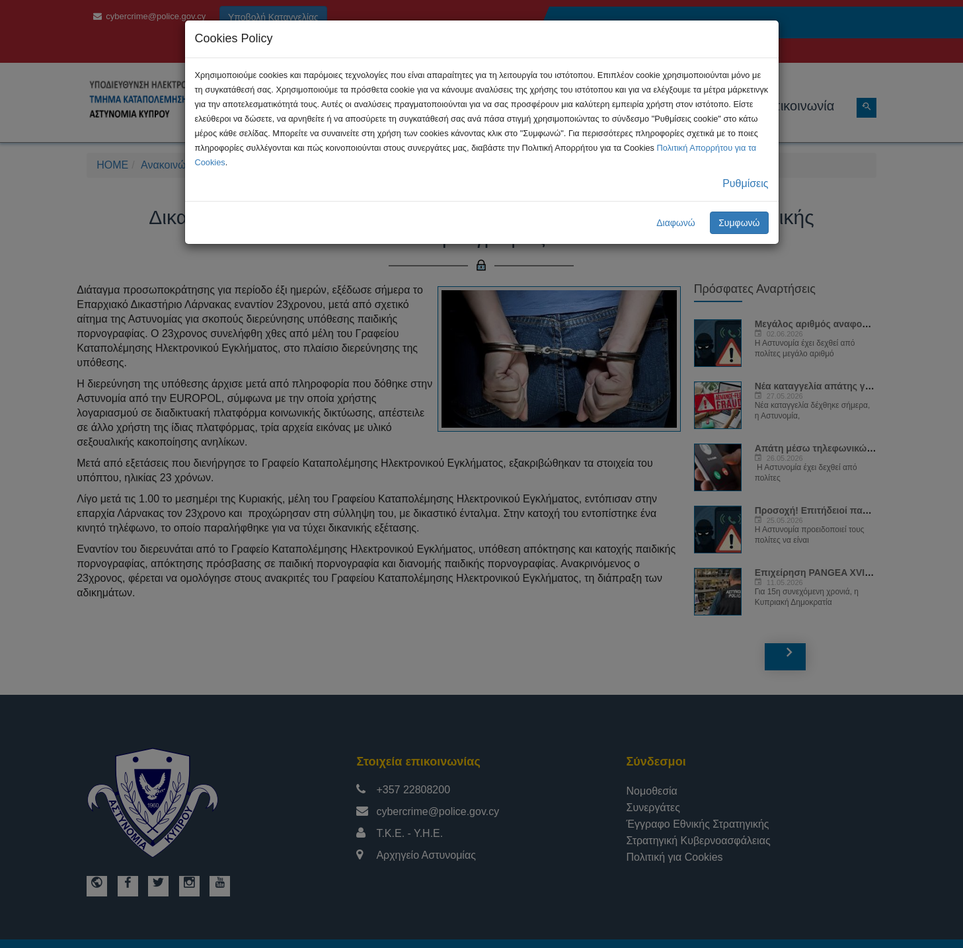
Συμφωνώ (738, 222)
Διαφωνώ (675, 222)
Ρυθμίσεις (745, 183)
